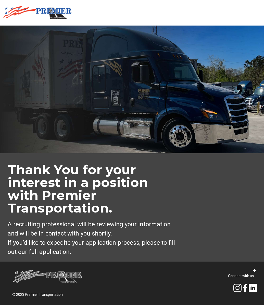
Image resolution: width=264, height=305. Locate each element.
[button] (254, 271)
